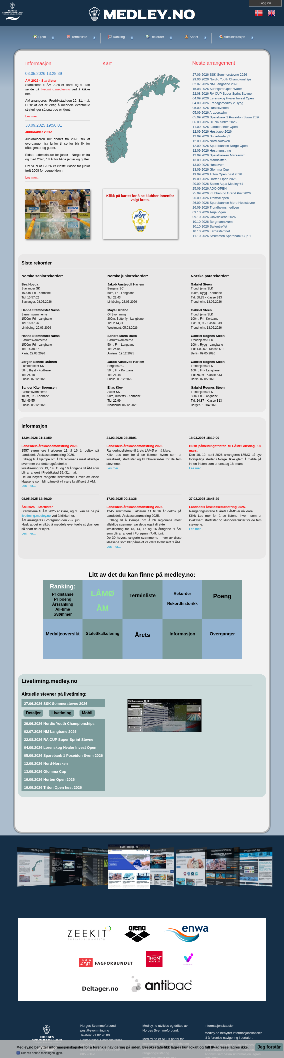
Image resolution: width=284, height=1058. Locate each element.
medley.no (36, 850)
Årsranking (62, 604)
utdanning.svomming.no (191, 850)
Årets (142, 633)
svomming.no (129, 846)
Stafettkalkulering (102, 633)
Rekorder (182, 593)
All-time (62, 609)
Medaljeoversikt (63, 633)
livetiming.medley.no (55, 89)
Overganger (222, 633)
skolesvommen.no (222, 850)
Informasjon (182, 633)
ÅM (102, 606)
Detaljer (33, 713)
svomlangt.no (160, 850)
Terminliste (142, 595)
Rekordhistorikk (182, 603)
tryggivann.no (252, 850)
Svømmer (63, 614)
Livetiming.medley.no (49, 680)
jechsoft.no (67, 850)
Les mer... (32, 116)
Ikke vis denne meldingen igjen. (42, 1053)
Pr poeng (62, 599)
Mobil (87, 713)
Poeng (222, 595)
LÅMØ (102, 591)
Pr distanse (63, 594)
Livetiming (62, 713)
